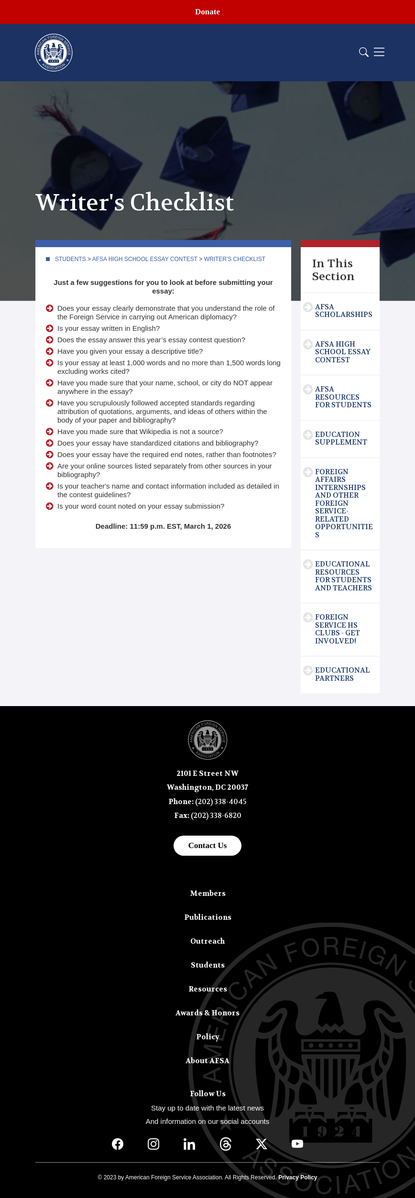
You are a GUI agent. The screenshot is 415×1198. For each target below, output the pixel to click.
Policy (207, 1037)
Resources (207, 989)
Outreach (207, 941)
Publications (207, 917)
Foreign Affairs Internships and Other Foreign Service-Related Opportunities (344, 503)
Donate (207, 11)
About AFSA (207, 1061)
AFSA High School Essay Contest (144, 259)
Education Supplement (341, 438)
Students (70, 259)
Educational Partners (342, 674)
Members (208, 893)
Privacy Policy (297, 1177)
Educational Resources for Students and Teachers (343, 576)
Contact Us (207, 845)
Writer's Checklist (234, 259)
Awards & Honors (207, 1013)
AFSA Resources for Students (343, 397)
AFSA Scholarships (343, 311)
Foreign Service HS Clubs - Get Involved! (337, 629)
